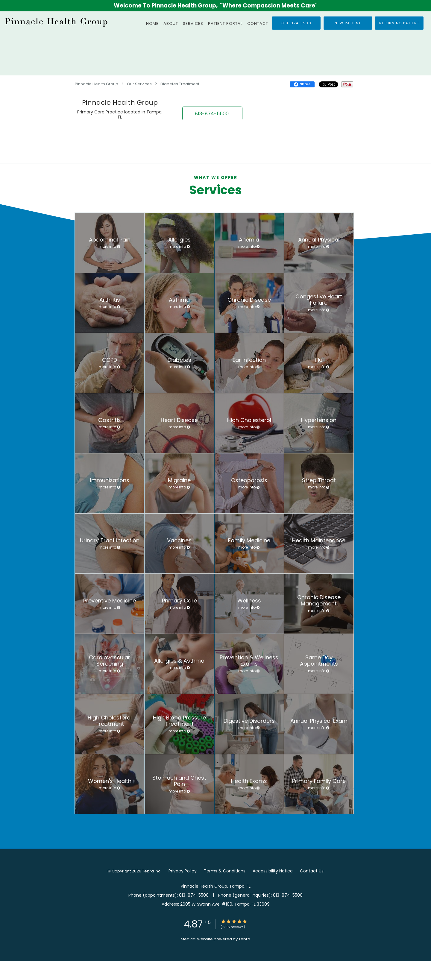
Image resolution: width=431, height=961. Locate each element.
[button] (347, 23)
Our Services (139, 84)
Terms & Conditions (224, 871)
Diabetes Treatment (179, 84)
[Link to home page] (55, 21)
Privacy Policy (183, 871)
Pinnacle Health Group (96, 84)
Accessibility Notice (273, 871)
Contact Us (312, 871)
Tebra (244, 939)
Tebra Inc (151, 871)
